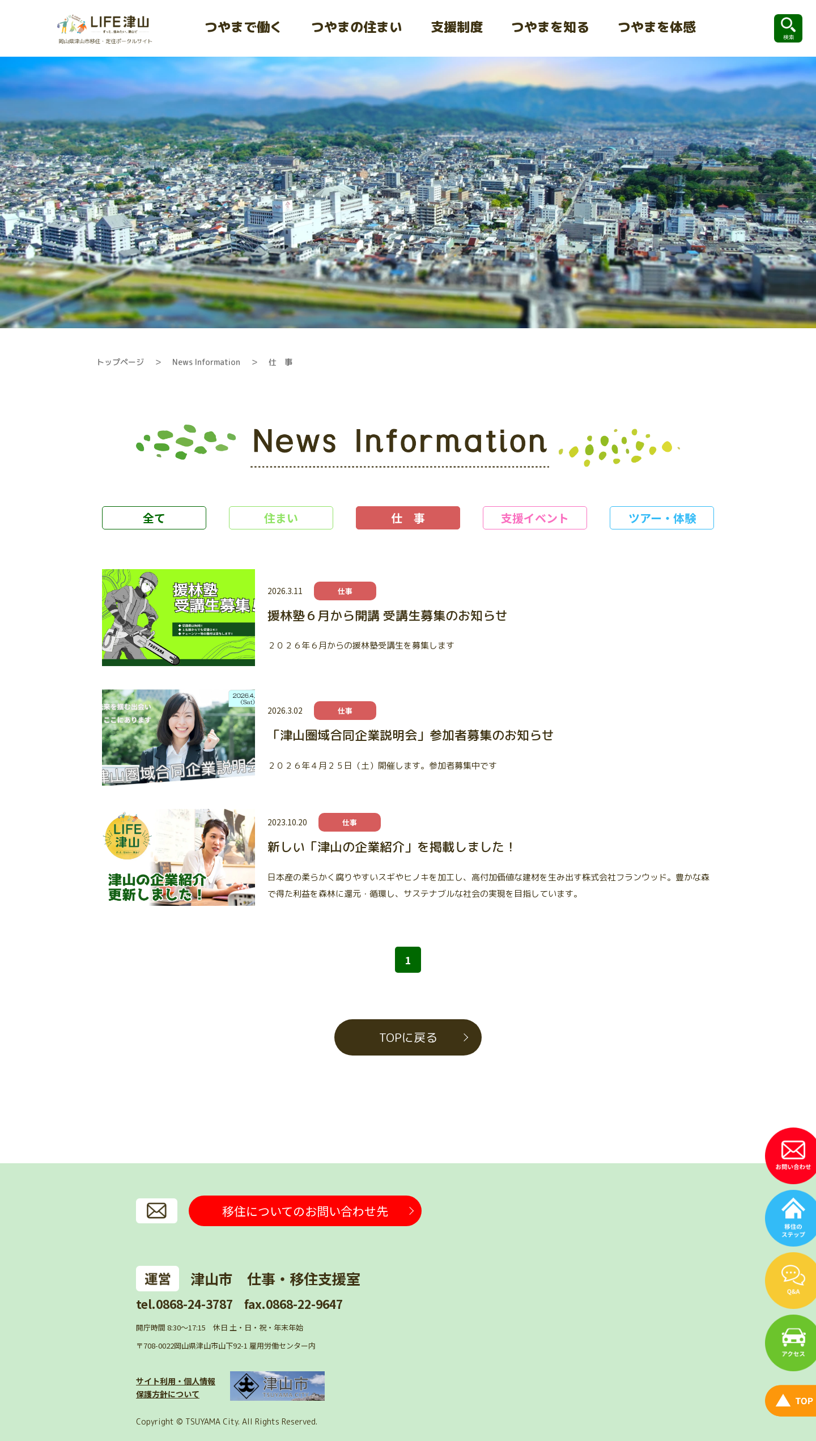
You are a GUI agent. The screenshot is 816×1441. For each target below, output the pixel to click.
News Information (206, 362)
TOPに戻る (408, 1037)
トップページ (120, 362)
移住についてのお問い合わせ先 (305, 1210)
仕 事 (280, 362)
